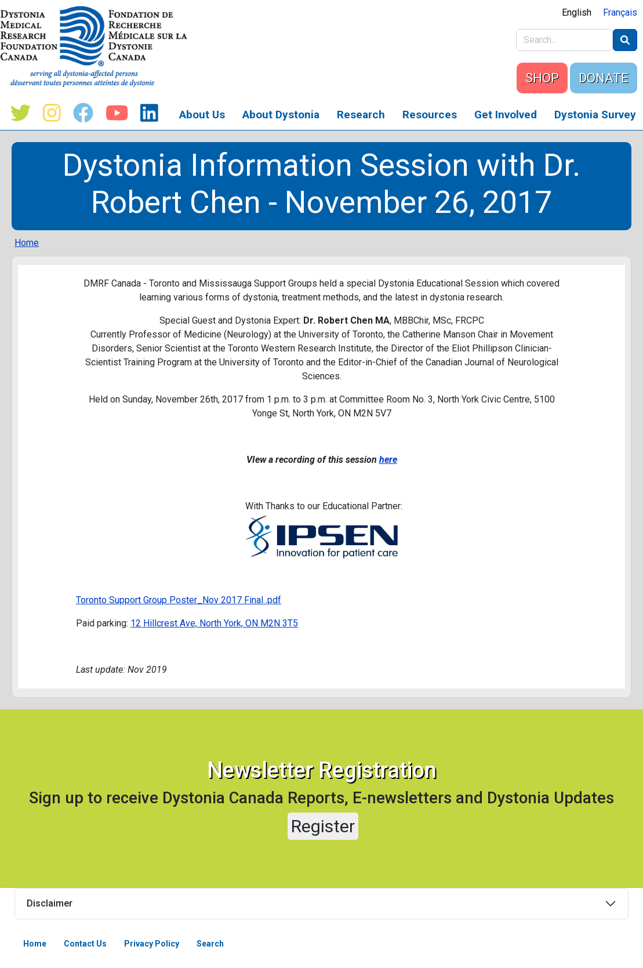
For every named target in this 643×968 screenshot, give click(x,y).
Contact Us (85, 943)
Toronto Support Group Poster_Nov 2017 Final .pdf (178, 600)
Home (26, 242)
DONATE (604, 78)
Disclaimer (49, 903)
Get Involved (505, 114)
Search (210, 943)
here (388, 459)
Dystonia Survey (595, 114)
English (576, 12)
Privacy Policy (151, 943)
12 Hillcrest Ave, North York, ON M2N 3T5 (214, 623)
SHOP (542, 78)
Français (620, 12)
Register (323, 826)
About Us (202, 114)
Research (361, 114)
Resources (429, 114)
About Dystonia (280, 114)
